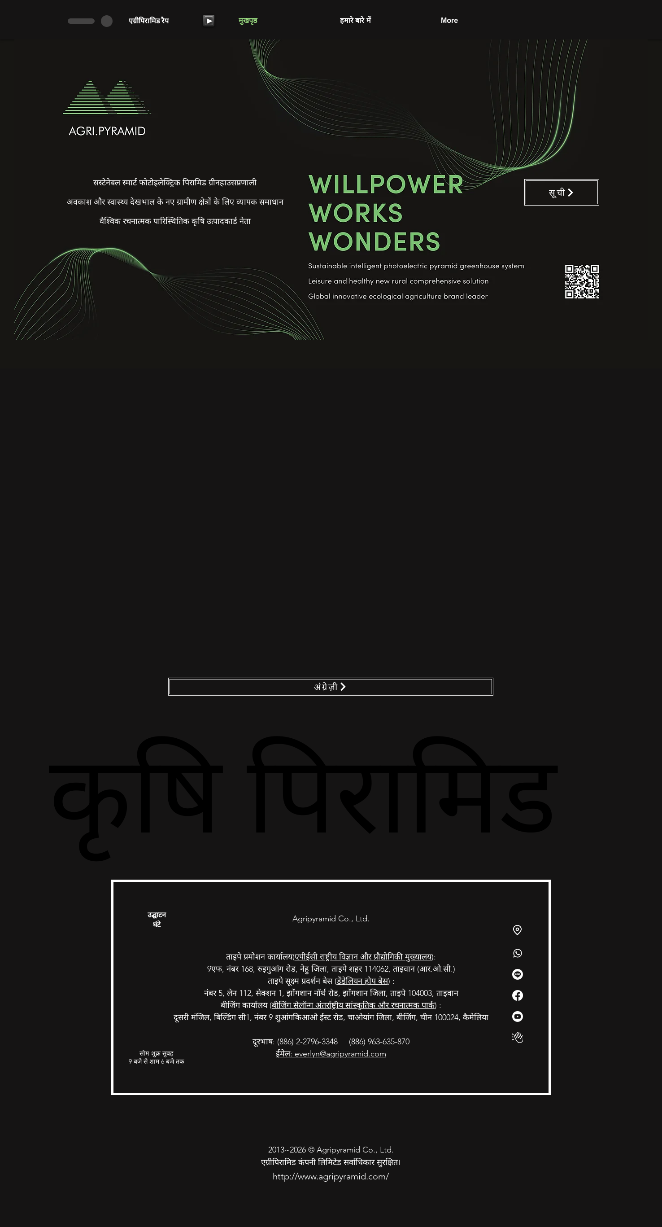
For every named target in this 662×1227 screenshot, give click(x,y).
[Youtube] (517, 1016)
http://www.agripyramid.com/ (331, 1176)
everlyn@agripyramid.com (340, 1054)
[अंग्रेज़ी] (330, 687)
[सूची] (561, 192)
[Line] (517, 974)
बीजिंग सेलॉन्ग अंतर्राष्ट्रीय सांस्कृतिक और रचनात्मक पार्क (353, 1005)
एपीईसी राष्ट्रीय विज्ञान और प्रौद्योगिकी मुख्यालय (363, 957)
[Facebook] (517, 995)
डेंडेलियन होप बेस (362, 981)
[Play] (208, 20)
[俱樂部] (517, 1037)
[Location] (517, 930)
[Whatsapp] (517, 953)
